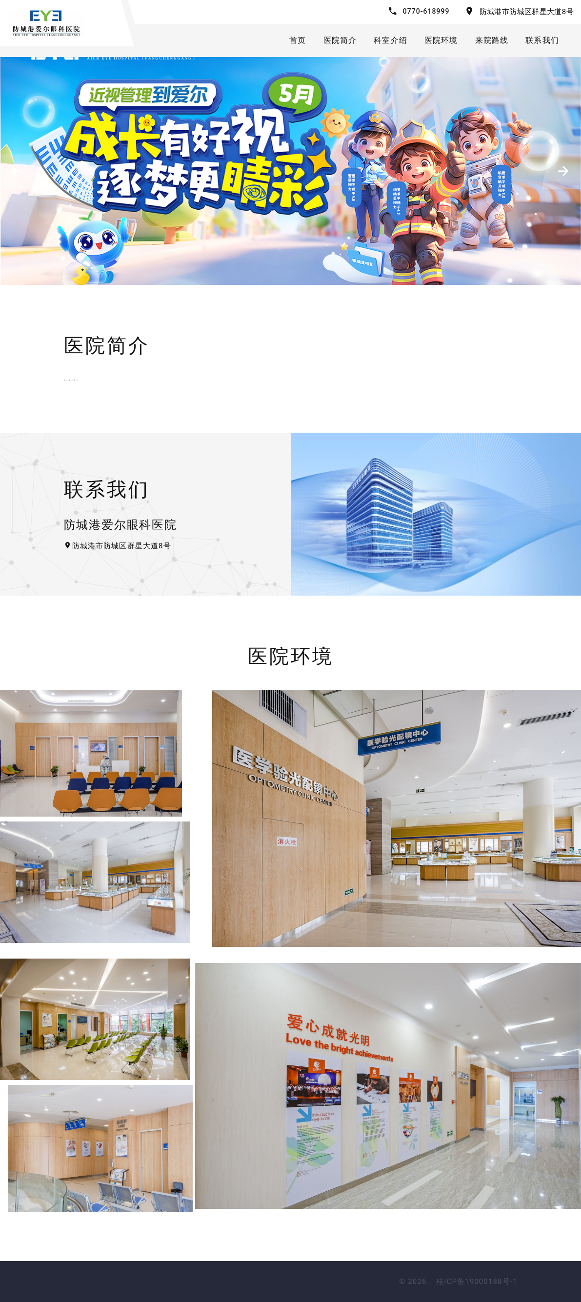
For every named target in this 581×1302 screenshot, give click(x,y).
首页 (297, 40)
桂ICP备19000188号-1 (476, 1281)
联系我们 (542, 40)
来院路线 (492, 40)
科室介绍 (390, 40)
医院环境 (441, 40)
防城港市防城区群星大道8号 (527, 11)
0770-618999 (426, 11)
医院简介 (340, 40)
